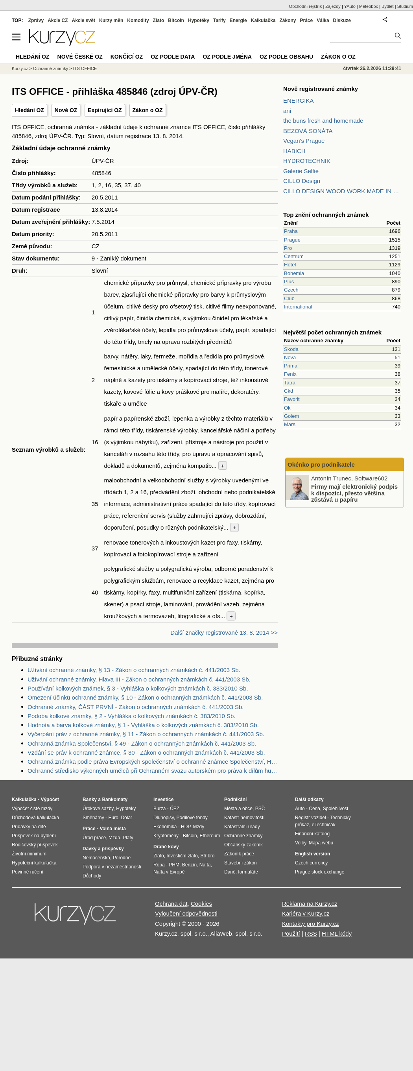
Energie (238, 20)
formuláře (248, 872)
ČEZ (174, 808)
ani (287, 110)
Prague (292, 240)
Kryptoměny (166, 835)
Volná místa (112, 828)
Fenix (290, 374)
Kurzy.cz (20, 68)
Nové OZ (66, 110)
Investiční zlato (181, 856)
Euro (113, 817)
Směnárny (93, 817)
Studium (405, 6)
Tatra (289, 383)
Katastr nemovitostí (244, 817)
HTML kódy (337, 933)
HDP (185, 826)
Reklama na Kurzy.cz (309, 903)
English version (312, 854)
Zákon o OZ (148, 110)
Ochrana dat (171, 903)
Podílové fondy (191, 817)
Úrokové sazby (98, 808)
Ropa (159, 865)
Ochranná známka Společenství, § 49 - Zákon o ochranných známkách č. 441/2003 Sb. (142, 743)
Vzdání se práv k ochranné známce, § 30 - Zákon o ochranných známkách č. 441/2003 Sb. (146, 752)
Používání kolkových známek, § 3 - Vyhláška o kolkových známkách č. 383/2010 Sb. (138, 688)
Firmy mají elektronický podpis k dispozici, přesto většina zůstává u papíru (354, 493)
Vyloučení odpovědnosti (186, 913)
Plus (289, 281)
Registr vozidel (310, 817)
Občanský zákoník (243, 845)
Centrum (294, 256)
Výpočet (50, 799)
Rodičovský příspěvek (35, 845)
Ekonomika (165, 826)
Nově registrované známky (320, 88)
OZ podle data (173, 57)
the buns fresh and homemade (323, 120)
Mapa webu (321, 843)
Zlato (158, 20)
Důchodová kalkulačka (35, 817)
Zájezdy (333, 6)
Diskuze (342, 20)
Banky (90, 799)
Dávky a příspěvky (103, 848)
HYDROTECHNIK (306, 160)
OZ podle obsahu (286, 57)
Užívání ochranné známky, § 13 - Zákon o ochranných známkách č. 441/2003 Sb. (134, 670)
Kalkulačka (263, 20)
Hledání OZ (29, 110)
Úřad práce (94, 837)
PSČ (260, 808)
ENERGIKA (298, 100)
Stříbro (207, 856)
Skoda (291, 349)
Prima (290, 366)
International (298, 307)
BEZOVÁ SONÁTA (308, 130)
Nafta (205, 865)
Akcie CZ (58, 20)
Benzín (189, 865)
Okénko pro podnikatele (321, 464)
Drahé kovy (166, 846)
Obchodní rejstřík (305, 6)
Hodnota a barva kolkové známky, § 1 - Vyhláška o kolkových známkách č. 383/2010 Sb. (143, 725)
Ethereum (209, 835)
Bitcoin (176, 20)
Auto (300, 808)
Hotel (290, 265)
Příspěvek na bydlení (34, 835)
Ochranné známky (50, 68)
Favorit (292, 399)
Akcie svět (83, 20)
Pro (288, 248)
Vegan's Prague (303, 140)
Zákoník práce (239, 854)
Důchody (92, 876)
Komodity (138, 20)
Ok (287, 408)
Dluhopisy (163, 817)
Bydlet (388, 6)
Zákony (287, 20)
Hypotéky (198, 20)
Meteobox (368, 6)
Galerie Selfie (301, 171)
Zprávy (36, 20)
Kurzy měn (111, 20)
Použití (291, 933)
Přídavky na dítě (29, 826)
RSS (311, 933)
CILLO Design (301, 180)
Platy (128, 837)
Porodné (122, 857)
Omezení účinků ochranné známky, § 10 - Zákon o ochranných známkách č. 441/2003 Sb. (145, 697)
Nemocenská (96, 857)
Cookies (201, 903)
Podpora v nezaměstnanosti (112, 867)
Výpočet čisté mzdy (32, 808)
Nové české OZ (80, 57)
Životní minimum (29, 854)
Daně (230, 872)
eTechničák (324, 824)
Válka (323, 20)
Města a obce (238, 808)
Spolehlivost (335, 808)
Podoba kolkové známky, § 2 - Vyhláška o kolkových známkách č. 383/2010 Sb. (132, 716)
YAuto (350, 6)
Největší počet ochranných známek (332, 332)
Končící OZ (127, 57)
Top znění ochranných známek (326, 214)
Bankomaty (114, 799)
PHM (174, 865)
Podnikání (235, 799)
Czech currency (311, 863)
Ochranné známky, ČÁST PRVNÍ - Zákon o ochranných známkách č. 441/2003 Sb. (135, 707)
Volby (300, 843)
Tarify (219, 20)
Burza (159, 808)
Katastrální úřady (242, 826)
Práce (306, 20)
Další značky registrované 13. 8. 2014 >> (224, 632)
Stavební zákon (240, 863)
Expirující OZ (105, 110)
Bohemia (294, 273)
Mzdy (199, 826)
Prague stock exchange (319, 872)
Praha (291, 231)
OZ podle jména (227, 57)
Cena (314, 808)
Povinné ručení (27, 872)
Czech (291, 290)
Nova (290, 357)
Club (289, 298)
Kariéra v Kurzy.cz (306, 913)
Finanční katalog (312, 833)
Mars (289, 424)
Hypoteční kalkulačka (34, 863)
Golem (291, 416)
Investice (163, 799)
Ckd (288, 391)
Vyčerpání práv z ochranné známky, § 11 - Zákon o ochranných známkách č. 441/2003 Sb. (146, 734)
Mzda (114, 837)
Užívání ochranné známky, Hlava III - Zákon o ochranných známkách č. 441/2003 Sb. (139, 679)
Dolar (126, 817)
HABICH (294, 151)
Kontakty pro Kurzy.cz (310, 923)
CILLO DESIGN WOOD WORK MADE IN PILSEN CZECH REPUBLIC (342, 191)
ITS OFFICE (85, 68)
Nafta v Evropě (168, 872)
